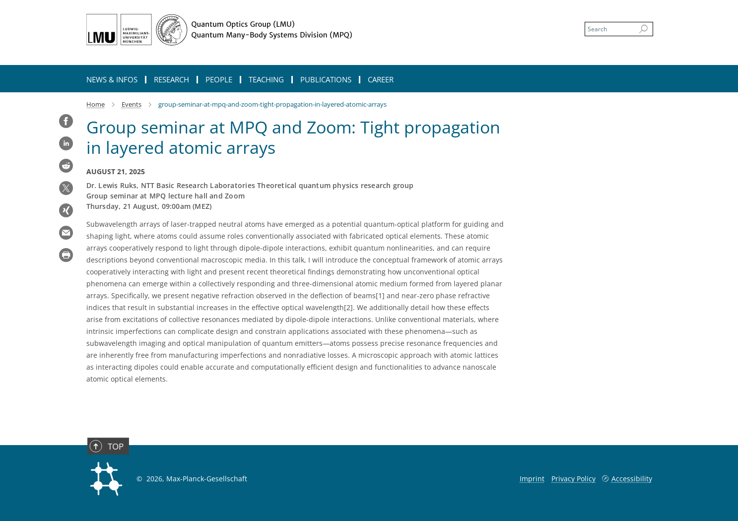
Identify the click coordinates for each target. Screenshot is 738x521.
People (218, 79)
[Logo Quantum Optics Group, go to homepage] (272, 29)
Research (171, 79)
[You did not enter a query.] (608, 29)
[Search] (643, 29)
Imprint (532, 478)
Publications (325, 79)
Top (109, 456)
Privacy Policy (573, 478)
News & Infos (111, 79)
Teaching (266, 79)
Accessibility (631, 478)
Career (381, 79)
